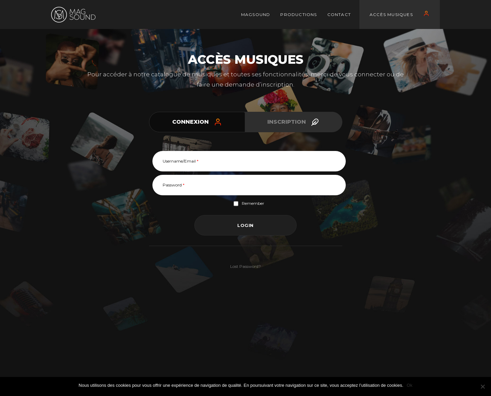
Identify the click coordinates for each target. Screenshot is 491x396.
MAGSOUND (255, 14)
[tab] (197, 122)
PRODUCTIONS (298, 14)
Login (245, 225)
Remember (249, 203)
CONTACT (339, 14)
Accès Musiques (391, 14)
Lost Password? (245, 266)
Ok (410, 385)
